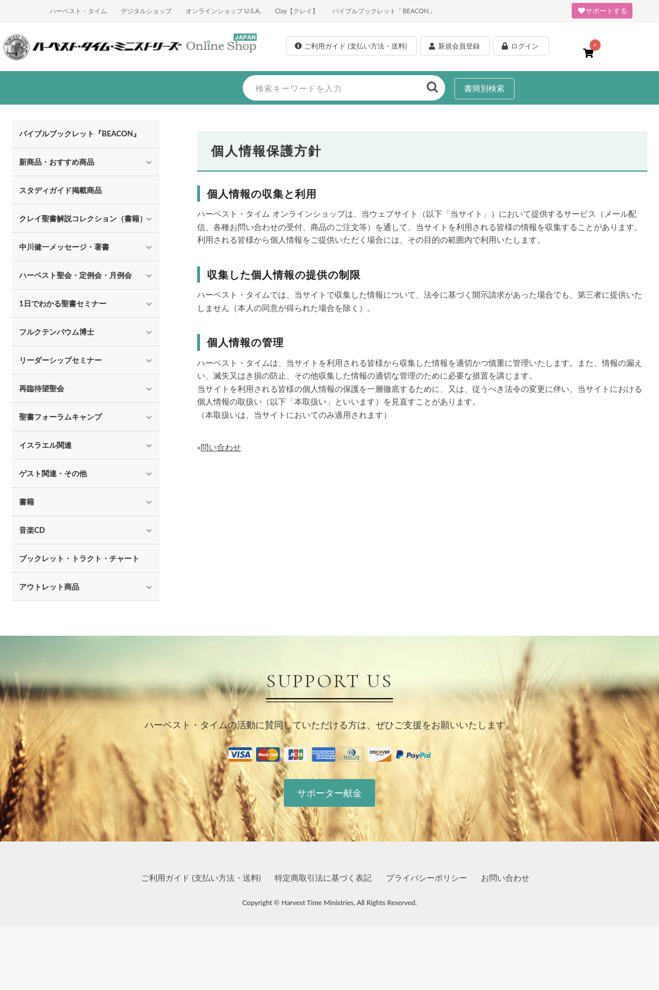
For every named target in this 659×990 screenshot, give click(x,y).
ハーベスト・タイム (78, 10)
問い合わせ (221, 447)
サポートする (602, 10)
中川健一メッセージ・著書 (64, 246)
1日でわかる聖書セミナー (62, 303)
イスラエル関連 (45, 445)
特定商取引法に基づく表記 (323, 878)
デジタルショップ (146, 10)
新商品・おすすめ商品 (56, 161)
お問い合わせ (505, 878)
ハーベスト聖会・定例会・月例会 (75, 275)
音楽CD (32, 530)
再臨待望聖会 (41, 388)
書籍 (26, 501)
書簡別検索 (484, 88)
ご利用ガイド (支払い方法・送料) (201, 878)
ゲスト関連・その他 (53, 473)
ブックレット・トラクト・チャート (79, 558)
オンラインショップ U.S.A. (223, 10)
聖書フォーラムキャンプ (60, 416)
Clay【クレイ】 (297, 10)
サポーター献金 (329, 792)
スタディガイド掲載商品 (60, 190)
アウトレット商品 (49, 586)
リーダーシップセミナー (60, 360)
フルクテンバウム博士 (56, 331)
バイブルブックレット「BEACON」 (383, 10)
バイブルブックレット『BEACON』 (79, 133)
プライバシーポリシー (426, 878)
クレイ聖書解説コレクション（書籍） (83, 218)
